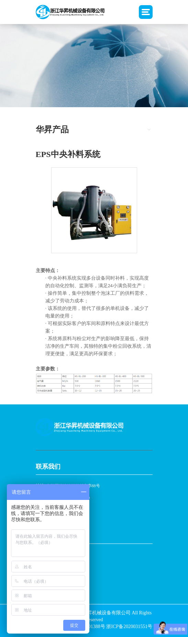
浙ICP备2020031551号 (129, 626)
